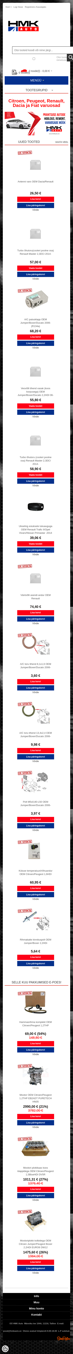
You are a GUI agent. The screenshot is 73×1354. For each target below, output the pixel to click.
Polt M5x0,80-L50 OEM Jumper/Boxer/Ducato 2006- (35, 803)
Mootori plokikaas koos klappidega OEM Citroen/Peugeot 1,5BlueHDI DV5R (35, 1171)
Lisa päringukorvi (35, 205)
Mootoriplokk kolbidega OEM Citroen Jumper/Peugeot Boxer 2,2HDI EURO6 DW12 (35, 1244)
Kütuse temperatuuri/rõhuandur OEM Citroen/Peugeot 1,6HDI (35, 872)
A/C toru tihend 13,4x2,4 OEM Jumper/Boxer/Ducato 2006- (35, 734)
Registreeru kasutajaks (35, 7)
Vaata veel (61, 142)
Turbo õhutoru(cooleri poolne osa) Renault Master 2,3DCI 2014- (35, 252)
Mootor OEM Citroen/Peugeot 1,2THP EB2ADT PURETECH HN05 (35, 1098)
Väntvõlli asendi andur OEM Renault (35, 597)
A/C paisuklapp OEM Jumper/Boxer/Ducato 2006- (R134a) (35, 323)
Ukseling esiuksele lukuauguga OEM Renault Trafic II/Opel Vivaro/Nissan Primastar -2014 (35, 529)
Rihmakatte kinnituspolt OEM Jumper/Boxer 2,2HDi (35, 941)
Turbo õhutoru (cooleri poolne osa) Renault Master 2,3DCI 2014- (35, 460)
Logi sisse (18, 7)
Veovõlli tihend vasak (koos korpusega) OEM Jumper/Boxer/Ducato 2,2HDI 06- (36, 391)
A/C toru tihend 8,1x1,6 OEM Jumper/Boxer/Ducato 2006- (35, 666)
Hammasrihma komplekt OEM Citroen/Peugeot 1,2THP (35, 1024)
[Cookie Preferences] (5, 1348)
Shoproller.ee (63, 1338)
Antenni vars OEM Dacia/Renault (36, 181)
